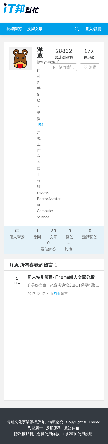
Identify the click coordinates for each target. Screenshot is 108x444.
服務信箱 (71, 427)
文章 (53, 233)
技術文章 (34, 28)
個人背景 (17, 233)
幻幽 (57, 294)
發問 (37, 233)
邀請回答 (89, 233)
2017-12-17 (36, 294)
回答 (69, 233)
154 (40, 124)
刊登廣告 (35, 427)
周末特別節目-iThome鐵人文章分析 (61, 277)
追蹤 (89, 67)
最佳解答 (48, 245)
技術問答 (14, 28)
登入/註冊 (93, 28)
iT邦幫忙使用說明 (78, 433)
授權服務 (53, 427)
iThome (93, 421)
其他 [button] (68, 245)
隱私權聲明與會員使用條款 (37, 433)
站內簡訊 (63, 67)
